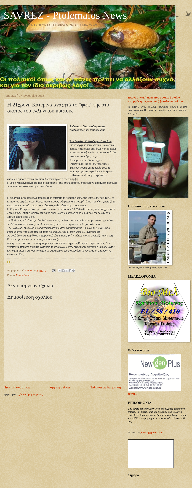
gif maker (132, 394)
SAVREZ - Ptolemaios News (65, 15)
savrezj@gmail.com (151, 432)
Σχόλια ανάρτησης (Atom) (30, 394)
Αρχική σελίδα (60, 387)
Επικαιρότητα (23, 275)
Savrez (29, 270)
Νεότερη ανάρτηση (17, 387)
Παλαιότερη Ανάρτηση (105, 387)
